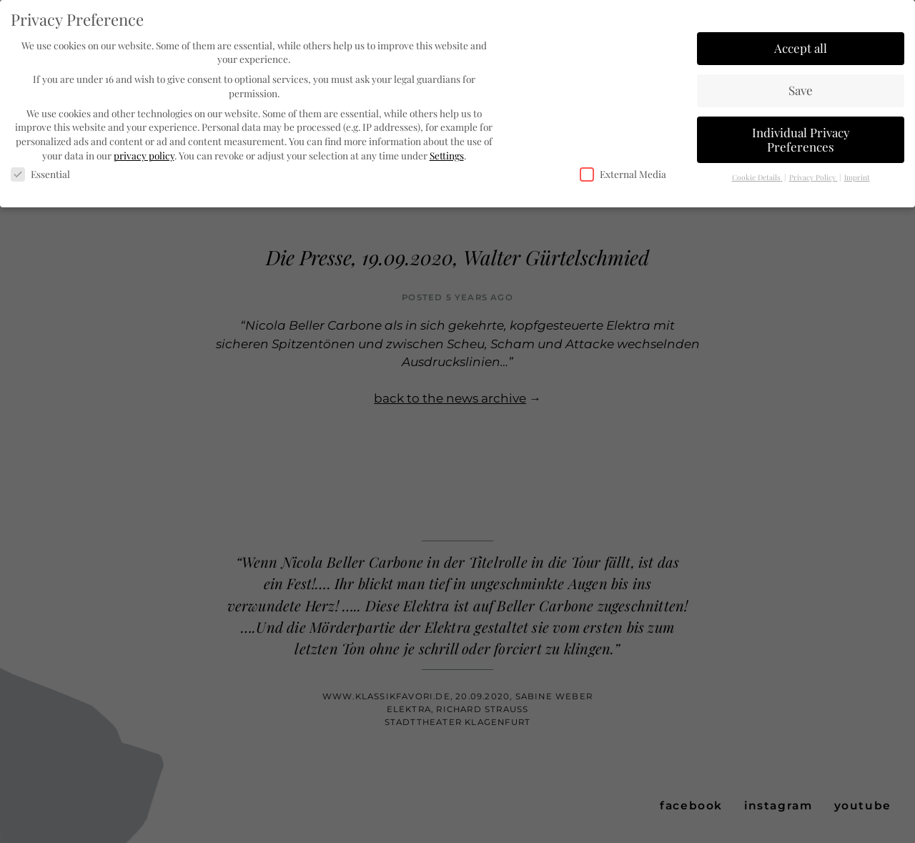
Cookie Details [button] (757, 177)
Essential (40, 173)
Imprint (857, 177)
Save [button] (800, 89)
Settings (447, 153)
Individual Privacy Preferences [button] (801, 138)
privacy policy (144, 153)
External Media (623, 173)
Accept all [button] (800, 46)
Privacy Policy (813, 177)
